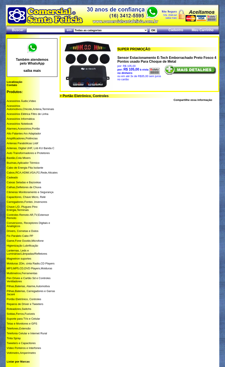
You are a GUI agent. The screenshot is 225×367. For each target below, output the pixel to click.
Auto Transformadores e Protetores (28, 153)
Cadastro (175, 30)
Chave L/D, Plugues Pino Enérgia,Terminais (22, 208)
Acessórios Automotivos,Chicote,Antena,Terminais (30, 107)
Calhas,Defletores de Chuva (24, 187)
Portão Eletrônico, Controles (24, 299)
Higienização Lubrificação (22, 245)
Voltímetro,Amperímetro (21, 352)
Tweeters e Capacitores (21, 343)
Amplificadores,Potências (22, 138)
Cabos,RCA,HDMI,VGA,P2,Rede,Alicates (32, 172)
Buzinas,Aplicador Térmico (23, 162)
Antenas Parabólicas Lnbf (22, 143)
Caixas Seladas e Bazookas (24, 182)
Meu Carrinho (203, 30)
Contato (12, 85)
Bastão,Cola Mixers (19, 158)
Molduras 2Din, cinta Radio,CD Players (31, 263)
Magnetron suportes (19, 258)
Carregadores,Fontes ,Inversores (27, 201)
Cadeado (12, 177)
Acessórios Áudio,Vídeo (21, 101)
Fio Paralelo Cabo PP (20, 235)
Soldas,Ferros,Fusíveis (21, 313)
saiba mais (32, 70)
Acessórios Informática (21, 118)
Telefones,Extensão (19, 328)
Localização (14, 81)
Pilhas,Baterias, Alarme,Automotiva (28, 286)
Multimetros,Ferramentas (22, 273)
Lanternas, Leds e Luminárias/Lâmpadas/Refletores (27, 252)
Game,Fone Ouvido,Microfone (25, 240)
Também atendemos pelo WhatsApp (32, 61)
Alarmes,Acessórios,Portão (23, 128)
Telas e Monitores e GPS (22, 323)
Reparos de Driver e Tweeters (25, 304)
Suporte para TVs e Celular (23, 318)
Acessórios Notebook (20, 123)
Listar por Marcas (18, 361)
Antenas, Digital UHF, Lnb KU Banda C (31, 148)
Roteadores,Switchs (19, 309)
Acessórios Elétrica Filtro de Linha (28, 114)
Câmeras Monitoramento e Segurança (30, 192)
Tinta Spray (14, 338)
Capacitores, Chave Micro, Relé (26, 197)
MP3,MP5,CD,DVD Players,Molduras (29, 268)
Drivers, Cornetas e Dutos (23, 231)
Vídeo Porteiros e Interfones (24, 348)
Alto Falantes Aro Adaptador (24, 133)
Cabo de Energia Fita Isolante (25, 167)
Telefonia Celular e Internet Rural (27, 333)
